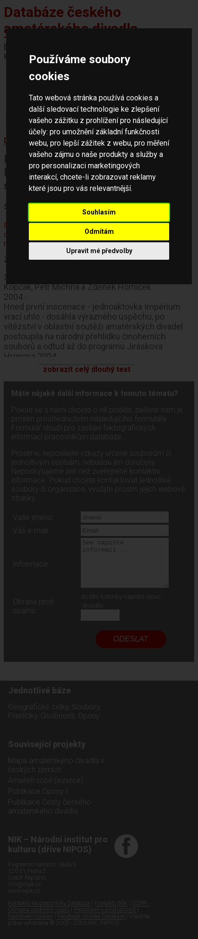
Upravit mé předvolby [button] (99, 251)
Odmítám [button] (99, 231)
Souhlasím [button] (99, 212)
